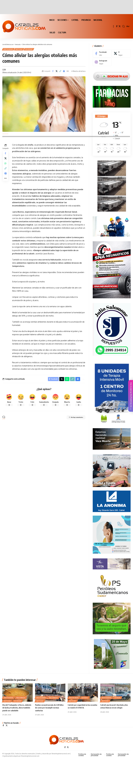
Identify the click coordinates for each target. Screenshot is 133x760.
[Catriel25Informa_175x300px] (112, 392)
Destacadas (9, 50)
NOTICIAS (21, 50)
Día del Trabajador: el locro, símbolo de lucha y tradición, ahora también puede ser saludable (17, 708)
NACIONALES (20, 698)
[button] (113, 26)
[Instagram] (102, 60)
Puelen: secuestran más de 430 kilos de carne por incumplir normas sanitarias (50, 708)
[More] (67, 72)
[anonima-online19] (112, 500)
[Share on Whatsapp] (5, 166)
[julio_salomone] (112, 328)
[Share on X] (56, 72)
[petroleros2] (112, 585)
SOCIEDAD (32, 50)
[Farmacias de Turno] (112, 95)
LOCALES (85, 698)
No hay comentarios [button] (73, 419)
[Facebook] (117, 26)
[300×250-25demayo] (112, 653)
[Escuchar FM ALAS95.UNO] (112, 74)
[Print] (64, 72)
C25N (4, 71)
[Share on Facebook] (53, 72)
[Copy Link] (60, 72)
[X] (119, 26)
